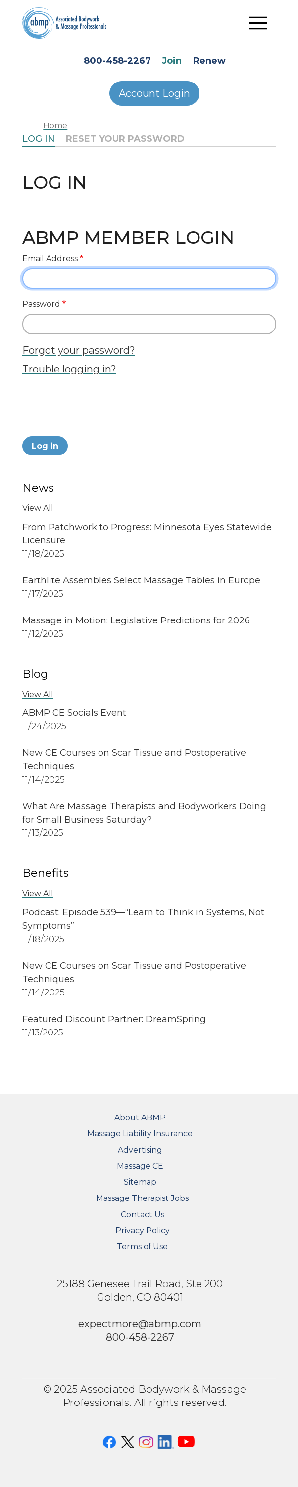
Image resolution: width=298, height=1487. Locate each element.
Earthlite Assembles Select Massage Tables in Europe (141, 580)
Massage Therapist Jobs (142, 1198)
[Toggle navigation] (258, 22)
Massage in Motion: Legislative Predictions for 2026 (136, 620)
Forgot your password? (78, 350)
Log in (38, 138)
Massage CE (140, 1166)
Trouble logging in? (69, 369)
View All (37, 508)
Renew (209, 60)
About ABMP (140, 1117)
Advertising (140, 1150)
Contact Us (142, 1214)
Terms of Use (142, 1246)
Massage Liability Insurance (140, 1133)
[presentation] (97, 408)
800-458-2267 (117, 60)
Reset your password (125, 138)
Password (41, 304)
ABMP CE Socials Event (74, 712)
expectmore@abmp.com (139, 1324)
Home (55, 125)
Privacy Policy (142, 1230)
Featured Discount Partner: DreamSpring (115, 1019)
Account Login (154, 93)
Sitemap (140, 1182)
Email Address (50, 258)
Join (172, 60)
